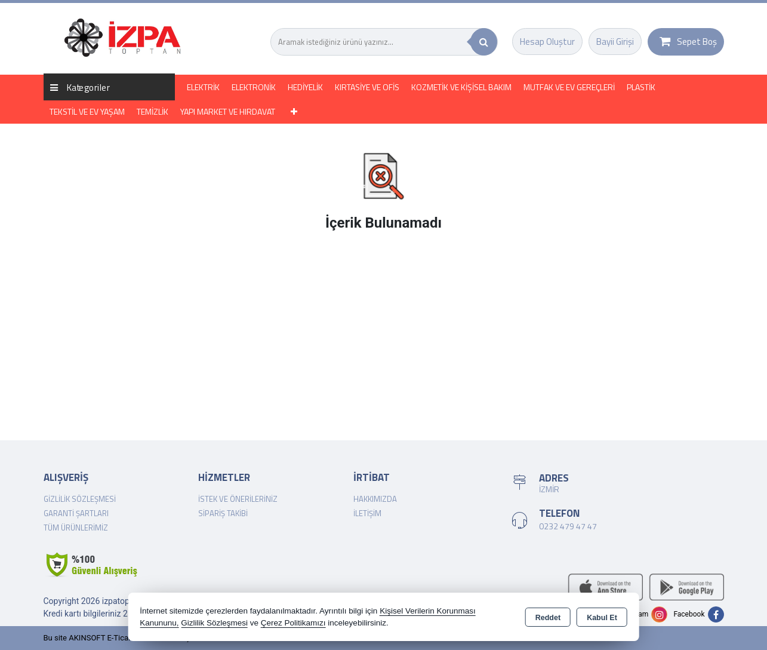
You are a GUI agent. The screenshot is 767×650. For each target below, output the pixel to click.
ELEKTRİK (203, 87)
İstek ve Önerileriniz (238, 499)
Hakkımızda (375, 499)
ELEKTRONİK (254, 87)
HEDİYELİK (305, 87)
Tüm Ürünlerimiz (76, 528)
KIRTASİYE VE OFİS (367, 87)
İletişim (367, 513)
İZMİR (549, 489)
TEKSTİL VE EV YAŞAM (87, 111)
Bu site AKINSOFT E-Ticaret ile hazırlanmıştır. (121, 637)
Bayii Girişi (615, 41)
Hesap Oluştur (547, 41)
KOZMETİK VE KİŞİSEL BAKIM (461, 87)
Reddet (547, 618)
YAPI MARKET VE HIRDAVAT (227, 111)
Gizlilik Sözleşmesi (80, 499)
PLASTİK (641, 87)
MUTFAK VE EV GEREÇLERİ (569, 87)
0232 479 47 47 (568, 526)
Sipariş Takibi (223, 513)
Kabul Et (602, 618)
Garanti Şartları (76, 513)
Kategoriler (80, 87)
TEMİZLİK (152, 111)
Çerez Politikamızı (293, 622)
